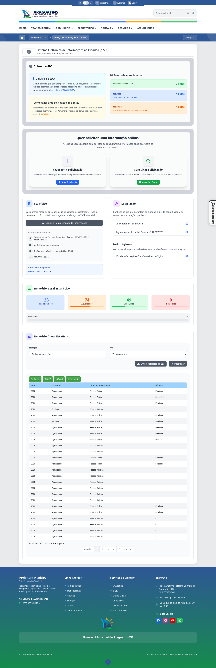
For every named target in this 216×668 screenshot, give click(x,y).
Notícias (70, 595)
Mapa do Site (191, 654)
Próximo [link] (128, 549)
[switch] (86, 3)
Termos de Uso (176, 654)
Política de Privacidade (157, 654)
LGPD (69, 605)
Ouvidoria (45, 114)
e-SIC (114, 590)
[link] (84, 13)
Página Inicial (73, 585)
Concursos (117, 600)
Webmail (119, 3)
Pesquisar (178, 363)
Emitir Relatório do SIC (150, 363)
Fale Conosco (118, 610)
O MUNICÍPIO (64, 27)
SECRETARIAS (87, 27)
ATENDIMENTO (147, 27)
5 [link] (119, 549)
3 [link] (108, 549)
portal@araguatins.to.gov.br (172, 597)
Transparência (73, 590)
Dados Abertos (73, 610)
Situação (33, 347)
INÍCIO (23, 27)
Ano (111, 347)
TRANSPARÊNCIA (41, 27)
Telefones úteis (119, 605)
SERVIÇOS (125, 27)
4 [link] (113, 549)
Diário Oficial (118, 595)
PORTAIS (107, 27)
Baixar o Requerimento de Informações (64, 222)
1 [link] (96, 549)
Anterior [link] (88, 549)
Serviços (70, 600)
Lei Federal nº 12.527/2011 (62, 90)
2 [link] (102, 549)
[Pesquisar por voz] (188, 13)
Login (132, 3)
